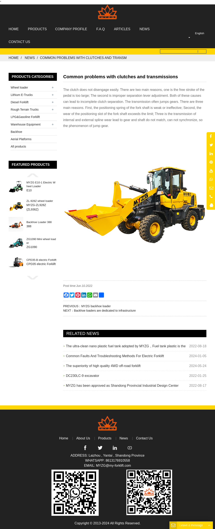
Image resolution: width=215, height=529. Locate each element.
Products (104, 438)
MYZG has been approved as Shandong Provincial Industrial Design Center (122, 385)
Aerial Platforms (21, 139)
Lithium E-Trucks (22, 95)
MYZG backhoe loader (96, 306)
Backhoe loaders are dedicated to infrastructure (105, 310)
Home (14, 58)
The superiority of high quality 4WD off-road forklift (103, 366)
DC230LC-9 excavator (82, 375)
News (30, 58)
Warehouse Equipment (26, 124)
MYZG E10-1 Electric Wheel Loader (40, 184)
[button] (33, 175)
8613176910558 (118, 460)
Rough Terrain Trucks (25, 109)
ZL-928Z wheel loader (39, 200)
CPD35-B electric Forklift (41, 259)
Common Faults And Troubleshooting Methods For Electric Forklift (115, 356)
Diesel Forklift (20, 102)
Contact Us (144, 438)
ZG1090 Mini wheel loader (41, 241)
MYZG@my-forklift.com (113, 465)
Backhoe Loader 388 (39, 222)
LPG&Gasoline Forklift (25, 117)
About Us (83, 438)
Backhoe (16, 131)
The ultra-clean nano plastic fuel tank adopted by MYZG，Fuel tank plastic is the (126, 346)
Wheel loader (19, 87)
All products (18, 146)
